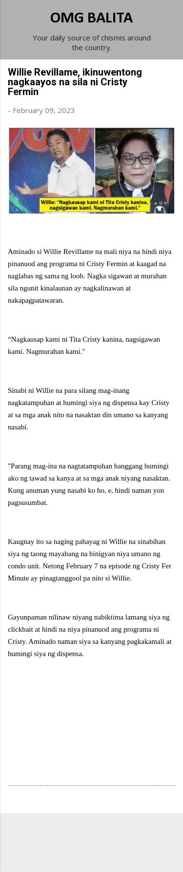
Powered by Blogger (92, 834)
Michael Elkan (114, 853)
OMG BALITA (91, 18)
